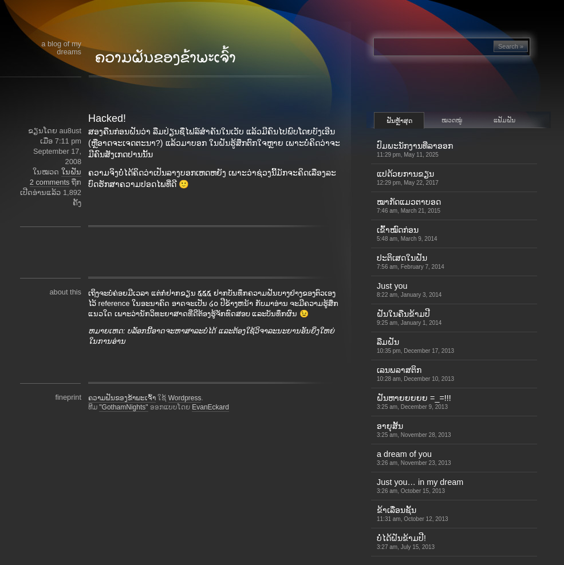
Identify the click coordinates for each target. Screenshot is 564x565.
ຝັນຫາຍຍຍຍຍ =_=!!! (414, 401)
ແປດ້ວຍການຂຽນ (408, 177)
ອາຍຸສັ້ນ (414, 429)
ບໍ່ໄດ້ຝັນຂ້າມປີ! (406, 542)
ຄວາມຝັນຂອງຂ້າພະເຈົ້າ (122, 398)
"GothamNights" (123, 407)
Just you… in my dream (420, 486)
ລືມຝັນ (415, 345)
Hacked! (107, 118)
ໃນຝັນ (71, 172)
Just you (409, 289)
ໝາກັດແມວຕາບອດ (409, 205)
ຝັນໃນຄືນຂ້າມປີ (409, 317)
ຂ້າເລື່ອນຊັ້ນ (412, 514)
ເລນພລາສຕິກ (415, 373)
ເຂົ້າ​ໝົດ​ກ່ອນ (407, 233)
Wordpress (185, 398)
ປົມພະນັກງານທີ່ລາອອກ (415, 149)
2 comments (50, 182)
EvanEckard (210, 407)
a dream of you (414, 457)
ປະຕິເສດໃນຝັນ (410, 261)
